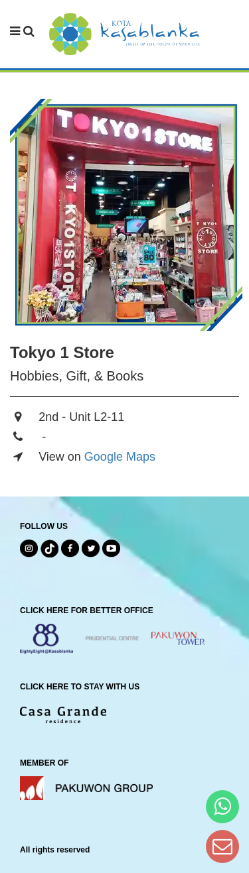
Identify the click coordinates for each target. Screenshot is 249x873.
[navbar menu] (22, 31)
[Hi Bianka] (222, 806)
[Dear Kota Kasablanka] (222, 846)
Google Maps (119, 456)
